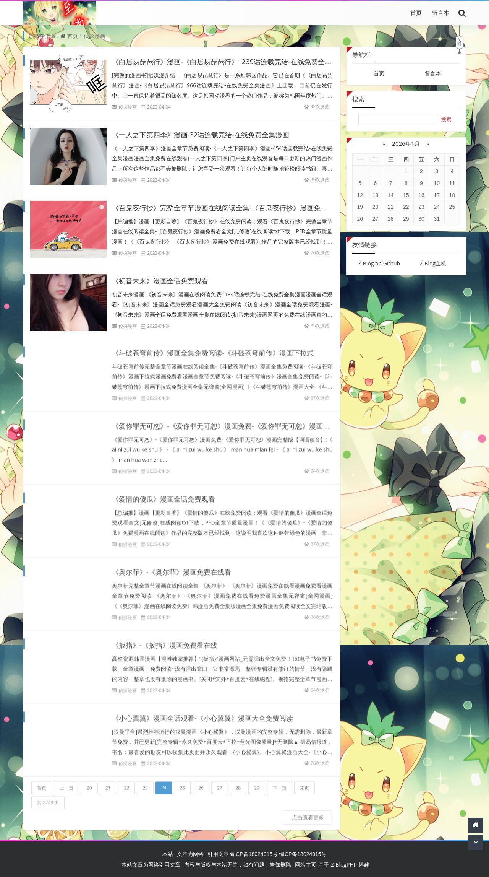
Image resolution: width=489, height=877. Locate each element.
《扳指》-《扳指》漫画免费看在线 (164, 640)
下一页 (280, 783)
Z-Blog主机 (433, 263)
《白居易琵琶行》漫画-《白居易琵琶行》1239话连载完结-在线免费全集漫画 (228, 61)
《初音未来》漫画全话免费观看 (160, 280)
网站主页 (305, 864)
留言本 (440, 12)
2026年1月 (405, 143)
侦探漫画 (94, 35)
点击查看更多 (308, 813)
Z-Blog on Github (379, 263)
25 (182, 783)
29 (256, 783)
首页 (416, 12)
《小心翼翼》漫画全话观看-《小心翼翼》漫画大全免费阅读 (202, 713)
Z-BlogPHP (344, 864)
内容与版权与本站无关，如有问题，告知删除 (237, 864)
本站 (167, 853)
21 (108, 783)
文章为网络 (190, 853)
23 (145, 783)
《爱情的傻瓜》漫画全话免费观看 (163, 494)
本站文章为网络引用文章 (150, 864)
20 (89, 783)
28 (238, 783)
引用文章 (218, 853)
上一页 (66, 783)
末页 (304, 783)
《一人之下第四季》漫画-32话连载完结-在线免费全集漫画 (200, 134)
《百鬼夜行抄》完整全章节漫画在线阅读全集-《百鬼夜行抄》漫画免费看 (223, 207)
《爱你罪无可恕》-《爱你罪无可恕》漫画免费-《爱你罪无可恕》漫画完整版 (227, 421)
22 (126, 783)
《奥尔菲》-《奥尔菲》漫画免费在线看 (171, 567)
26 (201, 783)
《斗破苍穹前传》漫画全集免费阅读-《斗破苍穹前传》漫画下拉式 (213, 348)
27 (219, 783)
